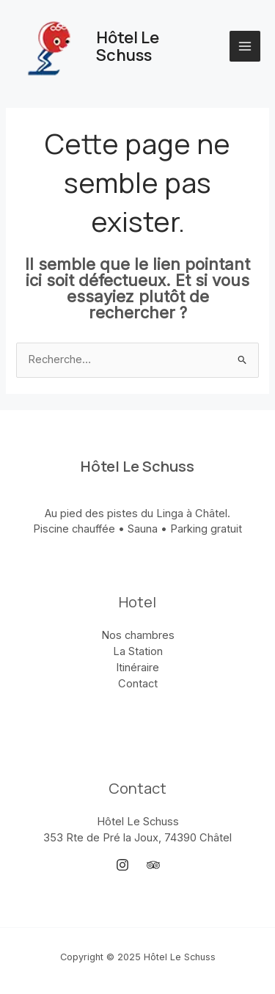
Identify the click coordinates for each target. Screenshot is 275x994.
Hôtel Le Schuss (127, 46)
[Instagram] (122, 864)
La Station (138, 651)
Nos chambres (138, 635)
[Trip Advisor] (153, 864)
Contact (138, 683)
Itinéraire (137, 667)
